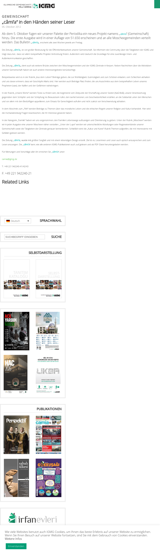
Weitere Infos (13, 539)
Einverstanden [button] (16, 546)
